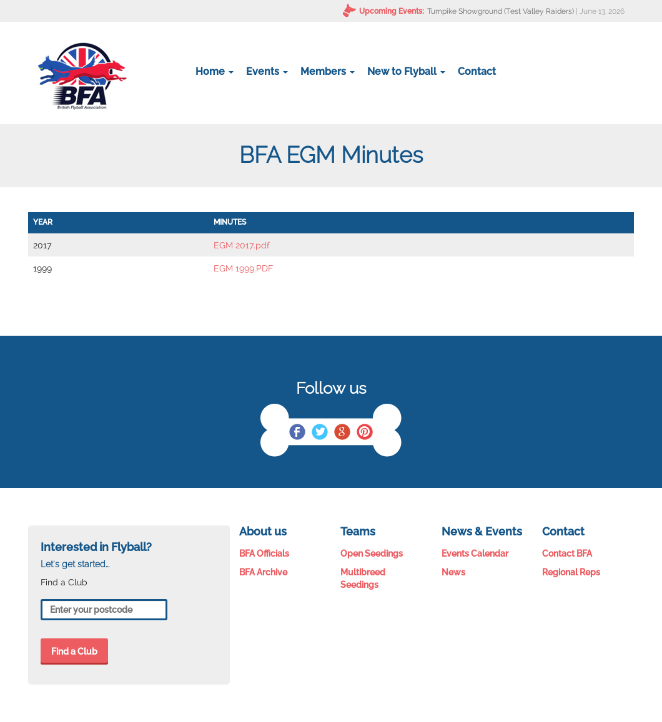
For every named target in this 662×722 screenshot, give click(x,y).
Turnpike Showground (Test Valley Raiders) (500, 11)
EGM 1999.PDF (243, 268)
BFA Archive (263, 572)
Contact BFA (567, 554)
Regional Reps (571, 572)
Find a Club (74, 651)
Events (267, 71)
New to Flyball (406, 71)
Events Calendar (475, 554)
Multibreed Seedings (362, 578)
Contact (477, 71)
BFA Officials (264, 554)
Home (214, 71)
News (453, 572)
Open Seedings (371, 554)
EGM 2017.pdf (242, 245)
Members (327, 71)
